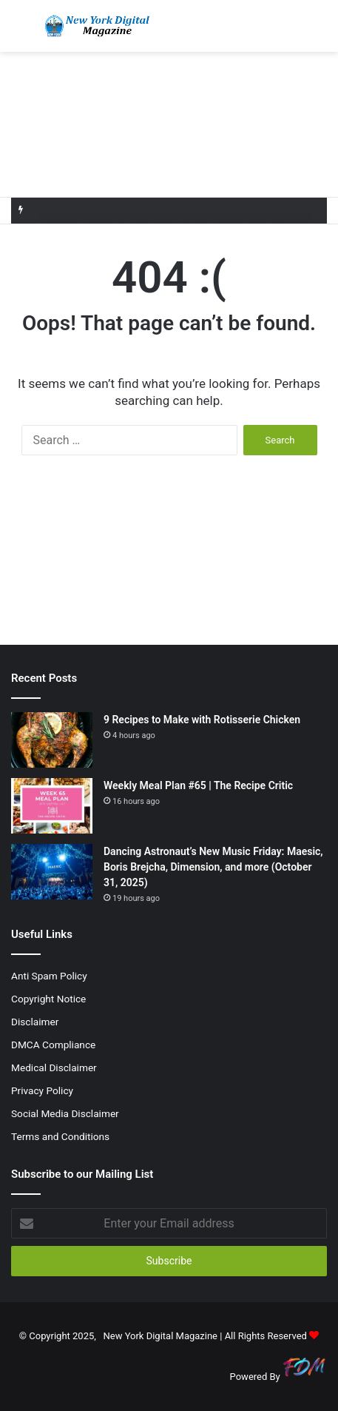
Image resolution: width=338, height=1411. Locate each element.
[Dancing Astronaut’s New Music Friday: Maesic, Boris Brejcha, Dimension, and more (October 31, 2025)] (51, 871)
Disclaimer (34, 1022)
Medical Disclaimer (54, 1067)
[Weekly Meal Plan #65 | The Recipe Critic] (51, 806)
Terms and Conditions (60, 1136)
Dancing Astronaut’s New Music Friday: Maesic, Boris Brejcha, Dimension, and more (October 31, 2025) (213, 866)
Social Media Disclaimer (65, 1113)
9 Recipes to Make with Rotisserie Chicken (202, 719)
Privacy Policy (42, 1090)
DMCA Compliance (53, 1044)
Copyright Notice (48, 999)
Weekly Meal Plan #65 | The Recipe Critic (198, 785)
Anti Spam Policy (49, 976)
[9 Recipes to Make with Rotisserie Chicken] (51, 740)
